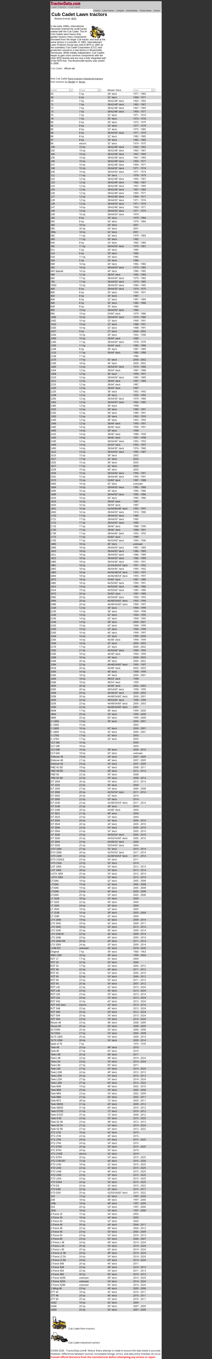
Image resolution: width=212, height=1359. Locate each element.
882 (53, 310)
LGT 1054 (56, 870)
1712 (53, 523)
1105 (53, 345)
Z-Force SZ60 (58, 1285)
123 (53, 182)
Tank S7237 (57, 1115)
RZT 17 (55, 959)
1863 (53, 572)
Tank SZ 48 (57, 1122)
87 (52, 140)
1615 (53, 501)
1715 (53, 526)
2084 (53, 601)
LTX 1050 (56, 944)
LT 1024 (55, 905)
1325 (53, 416)
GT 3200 (55, 838)
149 (53, 211)
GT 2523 (55, 817)
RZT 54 (55, 983)
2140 (53, 615)
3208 (53, 696)
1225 (53, 391)
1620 (53, 505)
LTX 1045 (56, 930)
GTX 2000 (56, 852)
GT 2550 (55, 827)
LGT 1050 (56, 866)
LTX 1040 (56, 920)
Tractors (97, 10)
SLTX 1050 (56, 1037)
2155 (53, 629)
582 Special (57, 271)
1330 (53, 420)
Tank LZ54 (56, 1076)
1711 (53, 519)
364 (53, 225)
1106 (53, 349)
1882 (53, 583)
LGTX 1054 (57, 877)
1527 (53, 466)
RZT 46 (55, 969)
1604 (53, 487)
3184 (53, 675)
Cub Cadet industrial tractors (75, 1342)
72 (52, 108)
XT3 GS (55, 1185)
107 (53, 165)
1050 (53, 338)
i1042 (54, 1302)
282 (53, 221)
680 (53, 274)
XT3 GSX (56, 1193)
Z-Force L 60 (57, 1249)
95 (52, 143)
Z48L (53, 1203)
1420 (53, 437)
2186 (53, 657)
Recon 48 (56, 1022)
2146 (53, 622)
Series (82, 81)
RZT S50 (55, 1012)
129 (53, 203)
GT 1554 (55, 788)
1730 (53, 533)
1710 (53, 515)
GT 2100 (55, 803)
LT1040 (55, 881)
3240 (53, 707)
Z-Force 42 (56, 1221)
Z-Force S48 (57, 1267)
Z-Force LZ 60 (58, 1260)
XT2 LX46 (56, 1171)
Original (55, 951)
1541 (53, 476)
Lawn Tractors (58, 7)
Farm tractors (75, 78)
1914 (53, 590)
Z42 (53, 1196)
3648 (53, 710)
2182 (53, 650)
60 (52, 97)
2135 (53, 611)
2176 (53, 647)
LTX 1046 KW (58, 941)
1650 (53, 512)
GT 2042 (55, 795)
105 (53, 157)
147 (53, 207)
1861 (53, 565)
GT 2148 (55, 806)
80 (52, 122)
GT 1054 (55, 781)
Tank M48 (56, 1086)
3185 (53, 679)
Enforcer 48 (57, 760)
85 (52, 129)
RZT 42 (55, 966)
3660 (53, 717)
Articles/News (131, 10)
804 (53, 299)
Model (71, 81)
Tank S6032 (57, 1107)
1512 (53, 452)
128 (53, 200)
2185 (53, 654)
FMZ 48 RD (57, 771)
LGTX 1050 (57, 873)
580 (53, 264)
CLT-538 (55, 749)
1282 (53, 402)
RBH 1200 (56, 955)
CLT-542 (55, 753)
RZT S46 (55, 1008)
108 (53, 168)
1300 (53, 406)
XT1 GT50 (56, 1146)
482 (53, 246)
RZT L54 (55, 998)
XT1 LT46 (56, 1136)
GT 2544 (55, 824)
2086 (53, 604)
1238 (53, 395)
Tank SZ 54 (57, 1125)
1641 (53, 508)
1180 (53, 363)
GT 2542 (55, 820)
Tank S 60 (56, 1118)
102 (53, 150)
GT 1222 (55, 785)
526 (53, 260)
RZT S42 (55, 1001)
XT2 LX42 (56, 1164)
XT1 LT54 (56, 1143)
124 (53, 186)
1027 (53, 331)
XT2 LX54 (56, 1178)
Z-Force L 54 (57, 1246)
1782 (53, 540)
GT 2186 (55, 810)
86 (52, 133)
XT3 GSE (56, 1189)
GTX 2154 (56, 863)
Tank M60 (56, 1097)
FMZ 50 (55, 774)
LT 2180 (55, 916)
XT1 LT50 (56, 1139)
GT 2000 (55, 792)
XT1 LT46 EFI (58, 1161)
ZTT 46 (54, 1295)
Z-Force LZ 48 (58, 1253)
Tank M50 (56, 1090)
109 (53, 172)
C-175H (55, 739)
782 (53, 281)
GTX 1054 (56, 849)
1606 (53, 494)
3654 (53, 714)
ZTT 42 (54, 1292)
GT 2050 (55, 799)
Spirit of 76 (56, 1044)
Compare (120, 10)
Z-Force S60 (57, 1274)
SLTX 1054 (56, 1040)
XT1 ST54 (56, 1150)
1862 (53, 569)
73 (52, 111)
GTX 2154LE (57, 859)
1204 (53, 370)
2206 (53, 661)
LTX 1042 (56, 923)
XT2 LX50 (56, 1175)
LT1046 (55, 891)
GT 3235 (55, 845)
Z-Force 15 (56, 1214)
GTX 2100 (56, 856)
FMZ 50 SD (57, 778)
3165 (53, 671)
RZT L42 (55, 987)
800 (53, 289)
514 (53, 253)
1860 (53, 562)
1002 (53, 320)
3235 (53, 703)
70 (52, 101)
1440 (53, 445)
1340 (53, 423)
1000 (53, 317)
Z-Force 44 (56, 1224)
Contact (157, 10)
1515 (53, 455)
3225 (53, 700)
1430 (53, 441)
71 (52, 104)
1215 (53, 384)
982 (53, 313)
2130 (53, 608)
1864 (53, 576)
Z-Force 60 (56, 1239)
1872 (53, 579)
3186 (53, 682)
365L (53, 232)
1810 (53, 551)
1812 (53, 558)
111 (53, 175)
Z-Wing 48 (56, 1288)
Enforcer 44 (57, 756)
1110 (53, 352)
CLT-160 (55, 742)
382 (53, 235)
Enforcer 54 (57, 764)
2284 (53, 664)
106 (53, 161)
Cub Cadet (74, 7)
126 (53, 193)
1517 (53, 459)
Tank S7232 (57, 1111)
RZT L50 (55, 994)
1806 (53, 547)
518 (53, 257)
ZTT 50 (54, 1299)
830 (53, 306)
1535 (53, 473)
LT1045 (55, 888)
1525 (53, 462)
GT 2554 (55, 831)
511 (53, 250)
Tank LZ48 (56, 1072)
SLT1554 (55, 1033)
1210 (53, 377)
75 (52, 115)
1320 (53, 413)
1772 (53, 537)
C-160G (55, 728)
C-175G (55, 735)
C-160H (55, 732)
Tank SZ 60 (57, 1129)
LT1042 (55, 884)
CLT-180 (55, 746)
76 (52, 118)
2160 (53, 632)
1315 (53, 409)
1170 (53, 359)
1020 (53, 328)
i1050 (54, 1309)
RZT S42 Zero (58, 1005)
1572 (53, 480)
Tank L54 (55, 1061)
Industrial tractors (93, 78)
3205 (53, 689)
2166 (53, 643)
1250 (53, 398)
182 (53, 218)
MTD (73, 18)
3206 (53, 693)
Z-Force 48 (56, 1228)
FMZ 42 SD (57, 767)
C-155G (55, 725)
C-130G (55, 721)
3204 (53, 686)
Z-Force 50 (56, 1231)
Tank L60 (55, 1065)
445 (53, 242)
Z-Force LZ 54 (58, 1256)
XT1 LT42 (56, 1132)
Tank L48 (55, 1054)
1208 (53, 374)
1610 (53, 498)
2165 (53, 640)
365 (53, 228)
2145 (53, 618)
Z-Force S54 (57, 1270)
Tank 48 (55, 1047)
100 (53, 147)
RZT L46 (55, 990)
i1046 (54, 1306)
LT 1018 (55, 898)
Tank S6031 (57, 1104)
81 (52, 126)
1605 (53, 491)
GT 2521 (55, 813)
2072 (53, 593)
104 (53, 154)
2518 (53, 668)
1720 (53, 530)
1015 (53, 324)
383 (53, 239)
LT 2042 (55, 909)
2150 (53, 625)
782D (53, 285)
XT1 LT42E (57, 1154)
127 (53, 196)
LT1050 (55, 895)
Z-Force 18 (56, 1217)
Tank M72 (56, 1100)
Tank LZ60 (56, 1083)
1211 (53, 381)
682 (53, 278)
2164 (53, 636)
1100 (53, 342)
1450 (53, 448)
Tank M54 (56, 1093)
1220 (53, 388)
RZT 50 (55, 973)
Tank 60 (55, 1051)
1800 (53, 544)
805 (53, 303)
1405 (53, 427)
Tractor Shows (145, 10)
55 (52, 94)
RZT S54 (55, 1015)
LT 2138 (55, 912)
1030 (53, 335)
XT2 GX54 (56, 1182)
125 (53, 189)
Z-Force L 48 (57, 1242)
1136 (53, 356)
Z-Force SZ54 (58, 1281)
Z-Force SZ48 (58, 1278)
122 (53, 179)
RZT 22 (55, 962)
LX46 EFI (56, 948)
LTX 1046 (56, 937)
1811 (53, 554)
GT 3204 (55, 842)
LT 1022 (55, 902)
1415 (53, 434)
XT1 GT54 (56, 1157)
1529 (53, 469)
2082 (53, 597)
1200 (53, 367)
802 (53, 296)
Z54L (53, 1210)
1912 (53, 586)
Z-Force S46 (57, 1263)
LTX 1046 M (57, 934)
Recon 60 (56, 1026)
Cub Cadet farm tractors (73, 1328)
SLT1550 (55, 1029)
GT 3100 (55, 834)
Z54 (53, 1207)
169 (53, 214)
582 (53, 267)
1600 (53, 484)
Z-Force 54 (56, 1235)
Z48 (53, 1200)
